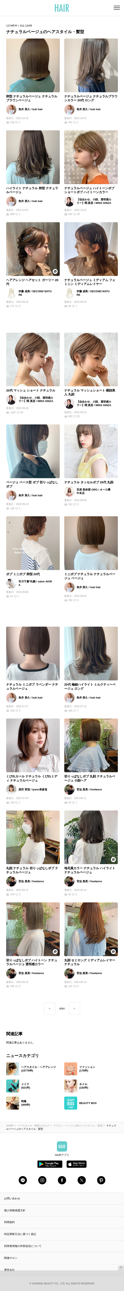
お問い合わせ (12, 1198)
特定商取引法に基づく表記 (20, 1234)
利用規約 (9, 1222)
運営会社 (9, 1269)
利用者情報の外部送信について (22, 1246)
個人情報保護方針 (14, 1210)
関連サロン (10, 1257)
